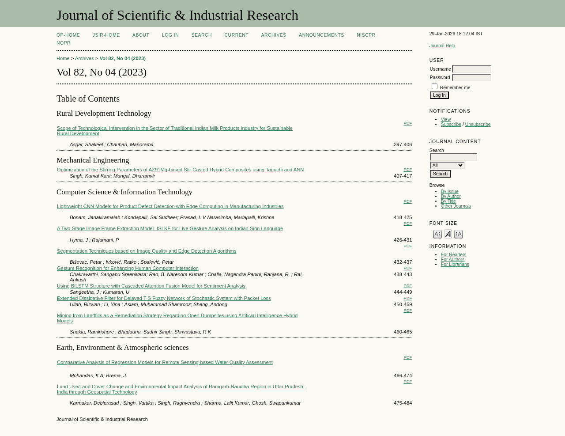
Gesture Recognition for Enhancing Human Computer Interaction (128, 268)
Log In (170, 35)
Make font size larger (458, 233)
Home (63, 58)
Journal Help (442, 45)
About (140, 35)
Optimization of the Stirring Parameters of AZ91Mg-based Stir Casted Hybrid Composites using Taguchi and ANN (180, 169)
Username (440, 69)
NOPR (63, 43)
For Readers (454, 254)
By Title (448, 201)
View (446, 119)
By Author (451, 196)
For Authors (453, 259)
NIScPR (366, 35)
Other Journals (456, 206)
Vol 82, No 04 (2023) (123, 58)
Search (202, 35)
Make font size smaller (437, 233)
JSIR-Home (106, 35)
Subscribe (451, 124)
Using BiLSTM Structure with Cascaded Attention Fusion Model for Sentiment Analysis (151, 285)
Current (237, 35)
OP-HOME (68, 35)
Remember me (455, 87)
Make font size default (448, 233)
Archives (273, 35)
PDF (407, 123)
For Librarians (455, 264)
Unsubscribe (478, 124)
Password (440, 77)
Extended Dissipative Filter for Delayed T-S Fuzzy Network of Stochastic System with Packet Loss (164, 298)
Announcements (321, 35)
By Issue (450, 191)
